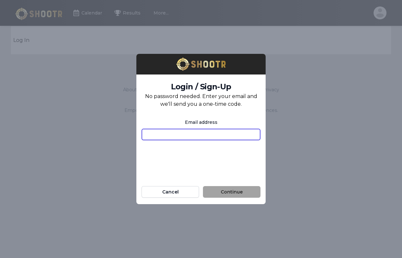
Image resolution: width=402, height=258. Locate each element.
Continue (232, 192)
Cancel (170, 192)
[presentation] (201, 158)
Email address (201, 122)
